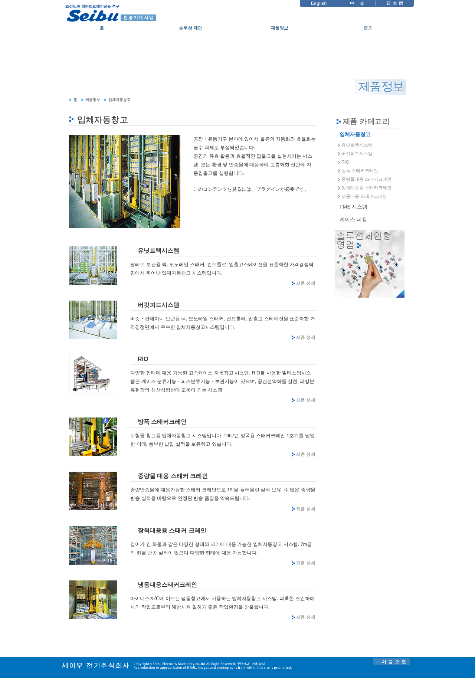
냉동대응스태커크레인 (167, 585)
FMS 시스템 (353, 207)
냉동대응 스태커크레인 (364, 196)
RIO (143, 359)
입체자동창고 (119, 100)
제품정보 (92, 100)
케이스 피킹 (353, 219)
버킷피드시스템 (158, 305)
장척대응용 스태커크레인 (366, 187)
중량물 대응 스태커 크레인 (173, 476)
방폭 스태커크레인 (162, 422)
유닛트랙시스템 (158, 251)
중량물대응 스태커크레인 (366, 179)
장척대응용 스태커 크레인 (172, 530)
